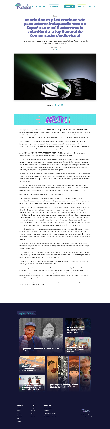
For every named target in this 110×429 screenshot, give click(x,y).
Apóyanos (81, 6)
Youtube (33, 416)
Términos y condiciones (50, 416)
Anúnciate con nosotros (50, 413)
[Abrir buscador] (90, 6)
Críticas (19, 410)
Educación (19, 416)
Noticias (19, 408)
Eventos (19, 421)
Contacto (46, 410)
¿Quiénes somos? (48, 408)
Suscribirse (54, 6)
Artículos (19, 418)
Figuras (19, 413)
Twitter (32, 413)
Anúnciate (69, 6)
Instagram (33, 408)
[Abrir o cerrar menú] (94, 6)
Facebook (33, 410)
